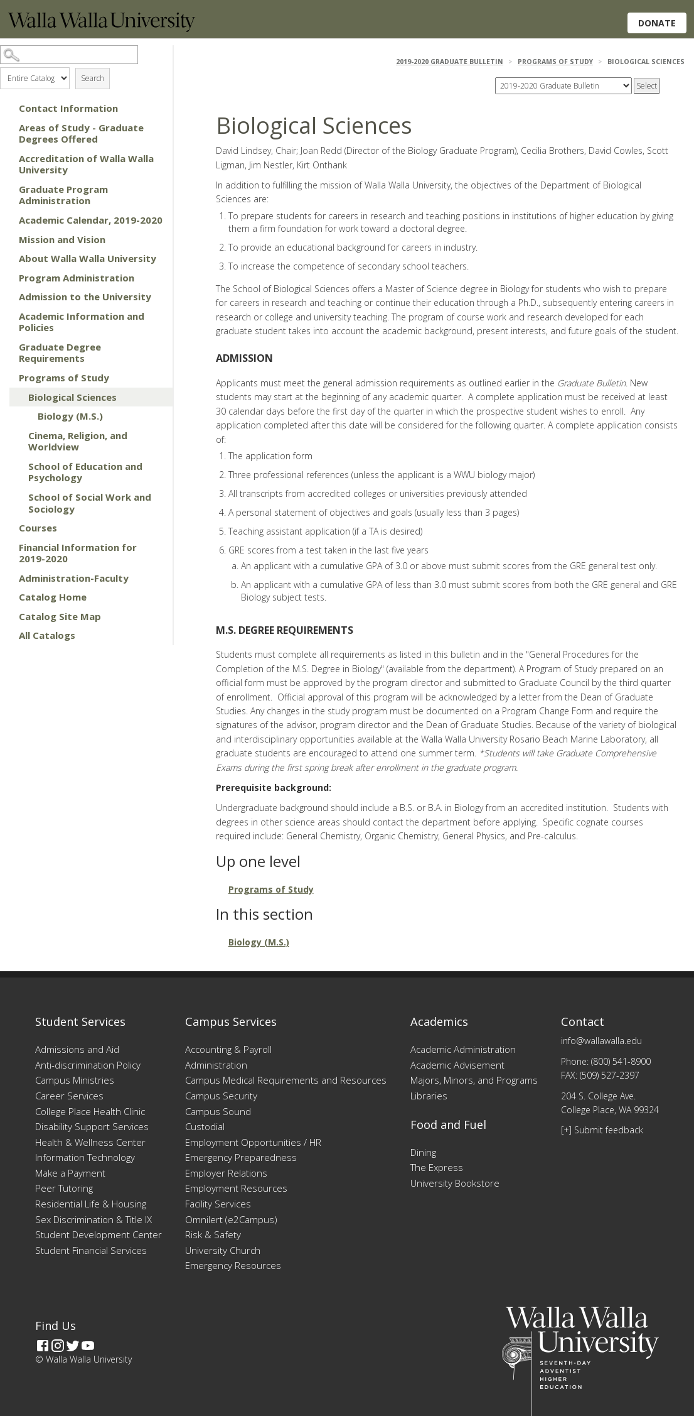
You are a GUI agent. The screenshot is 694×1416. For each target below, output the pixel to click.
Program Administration (76, 277)
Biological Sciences (72, 397)
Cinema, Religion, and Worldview (77, 441)
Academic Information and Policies (81, 322)
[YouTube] (87, 1345)
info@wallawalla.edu (601, 1041)
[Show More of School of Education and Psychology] (15, 466)
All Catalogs (47, 635)
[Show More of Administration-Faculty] (6, 578)
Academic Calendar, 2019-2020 (91, 220)
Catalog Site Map (60, 616)
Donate (657, 23)
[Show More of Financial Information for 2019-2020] (6, 547)
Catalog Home (53, 597)
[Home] (102, 29)
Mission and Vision (62, 239)
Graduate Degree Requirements (60, 352)
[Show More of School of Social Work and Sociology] (15, 497)
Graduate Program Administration (63, 195)
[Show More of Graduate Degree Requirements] (6, 346)
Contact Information (68, 108)
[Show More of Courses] (6, 527)
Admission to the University (85, 296)
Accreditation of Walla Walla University (86, 164)
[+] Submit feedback (602, 1130)
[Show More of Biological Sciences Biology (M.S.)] (15, 397)
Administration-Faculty (74, 578)
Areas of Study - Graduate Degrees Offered (81, 133)
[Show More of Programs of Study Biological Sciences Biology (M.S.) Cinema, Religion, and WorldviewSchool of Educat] (6, 377)
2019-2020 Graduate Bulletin (449, 61)
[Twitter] (72, 1345)
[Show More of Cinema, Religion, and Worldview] (15, 435)
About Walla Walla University (87, 258)
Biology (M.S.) (70, 416)
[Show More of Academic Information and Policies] (6, 316)
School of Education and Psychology (85, 472)
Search (92, 78)
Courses (38, 527)
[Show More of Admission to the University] (6, 296)
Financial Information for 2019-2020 (78, 553)
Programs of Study (64, 377)
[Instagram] (57, 1345)
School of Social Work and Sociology (89, 503)
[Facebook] (42, 1345)
